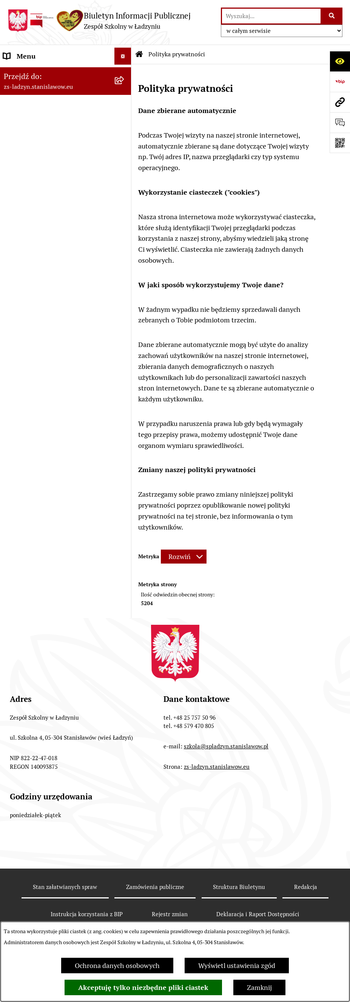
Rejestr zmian (170, 914)
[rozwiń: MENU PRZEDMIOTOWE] (124, 107)
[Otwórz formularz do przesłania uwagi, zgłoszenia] (340, 122)
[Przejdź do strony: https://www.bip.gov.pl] (340, 81)
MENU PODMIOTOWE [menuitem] (36, 90)
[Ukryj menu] (122, 56)
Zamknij (259, 987)
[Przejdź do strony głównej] (99, 21)
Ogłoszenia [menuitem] (20, 158)
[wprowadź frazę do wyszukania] (271, 16)
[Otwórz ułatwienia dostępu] (340, 61)
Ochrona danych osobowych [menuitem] (45, 175)
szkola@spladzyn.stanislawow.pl (226, 746)
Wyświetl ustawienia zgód (236, 965)
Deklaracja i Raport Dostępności (257, 914)
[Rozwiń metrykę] (184, 557)
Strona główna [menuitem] (25, 73)
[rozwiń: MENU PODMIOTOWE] (124, 90)
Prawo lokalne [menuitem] (24, 124)
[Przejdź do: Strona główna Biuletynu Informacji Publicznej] (139, 54)
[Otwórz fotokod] (340, 143)
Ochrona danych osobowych (117, 965)
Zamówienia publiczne (155, 886)
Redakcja (305, 886)
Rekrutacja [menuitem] (19, 141)
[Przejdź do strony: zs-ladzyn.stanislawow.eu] (340, 102)
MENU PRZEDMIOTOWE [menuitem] (40, 107)
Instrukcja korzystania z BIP (87, 914)
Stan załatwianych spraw (65, 886)
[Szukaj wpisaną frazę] (332, 16)
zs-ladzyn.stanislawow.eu (217, 766)
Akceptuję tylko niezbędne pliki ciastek (143, 987)
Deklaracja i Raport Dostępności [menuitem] (51, 209)
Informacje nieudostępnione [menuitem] (46, 192)
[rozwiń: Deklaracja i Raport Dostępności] (124, 209)
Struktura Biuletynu (239, 886)
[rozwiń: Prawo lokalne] (124, 124)
